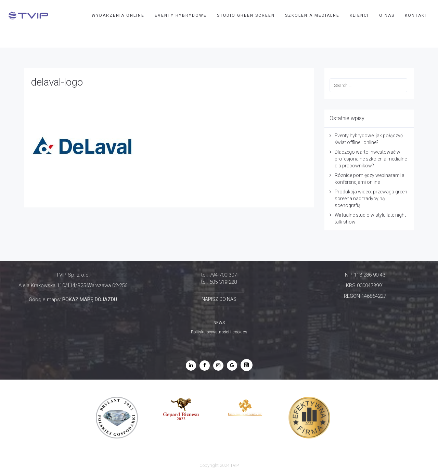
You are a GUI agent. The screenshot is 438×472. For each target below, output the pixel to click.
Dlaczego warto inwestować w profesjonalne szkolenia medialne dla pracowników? (371, 158)
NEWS (219, 322)
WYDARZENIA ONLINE (118, 15)
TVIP (394, 39)
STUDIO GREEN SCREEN (246, 15)
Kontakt (416, 15)
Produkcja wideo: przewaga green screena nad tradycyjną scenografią (371, 198)
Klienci (359, 15)
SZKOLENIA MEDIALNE (312, 15)
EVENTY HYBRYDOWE (181, 15)
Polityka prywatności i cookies (219, 332)
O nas (387, 15)
